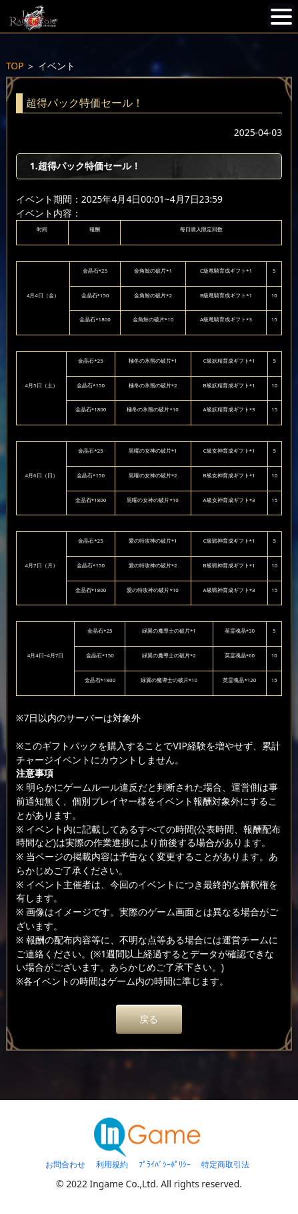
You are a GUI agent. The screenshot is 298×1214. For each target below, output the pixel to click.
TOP (15, 65)
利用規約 (112, 1164)
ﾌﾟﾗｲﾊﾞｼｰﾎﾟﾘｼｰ (165, 1164)
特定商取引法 (225, 1164)
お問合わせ (65, 1164)
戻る (148, 1019)
